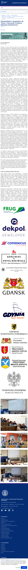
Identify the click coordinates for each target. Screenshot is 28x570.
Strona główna (3, 15)
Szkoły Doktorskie (4, 519)
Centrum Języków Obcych (6, 524)
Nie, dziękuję (18, 567)
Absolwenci (3, 548)
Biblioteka (3, 522)
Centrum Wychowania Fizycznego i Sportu (9, 525)
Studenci (3, 546)
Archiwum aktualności (10, 17)
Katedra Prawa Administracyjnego (17, 16)
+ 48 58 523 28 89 (18, 504)
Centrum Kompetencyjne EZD (6, 537)
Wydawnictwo (4, 526)
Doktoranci (3, 547)
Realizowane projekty (5, 532)
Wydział (8, 15)
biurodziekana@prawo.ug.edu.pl (7, 508)
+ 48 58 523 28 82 (11, 506)
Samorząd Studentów (5, 528)
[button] (14, 406)
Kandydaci (3, 544)
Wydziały (3, 518)
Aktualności (4, 17)
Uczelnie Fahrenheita (5, 536)
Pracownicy (3, 550)
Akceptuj (24, 567)
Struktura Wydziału (14, 15)
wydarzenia (3, 29)
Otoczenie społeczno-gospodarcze (7, 551)
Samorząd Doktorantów (5, 529)
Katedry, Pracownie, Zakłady (6, 16)
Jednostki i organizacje (5, 533)
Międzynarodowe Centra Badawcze (7, 521)
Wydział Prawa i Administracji (19, 2)
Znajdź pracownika (4, 535)
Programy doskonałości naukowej (7, 530)
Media (2, 552)
